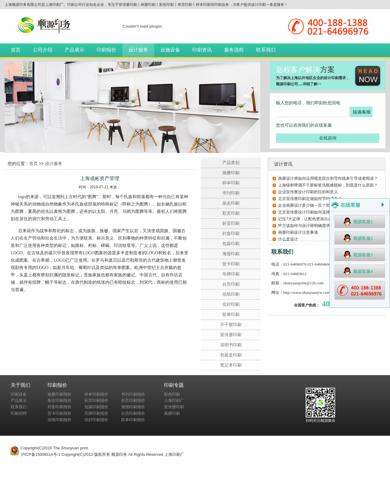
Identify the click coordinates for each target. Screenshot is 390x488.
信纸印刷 (230, 294)
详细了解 (310, 84)
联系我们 (266, 49)
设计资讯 (283, 164)
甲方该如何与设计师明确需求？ (306, 225)
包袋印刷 (230, 243)
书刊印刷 (230, 192)
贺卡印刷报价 (59, 413)
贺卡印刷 (230, 263)
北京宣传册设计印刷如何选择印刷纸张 (312, 212)
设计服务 (138, 49)
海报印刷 (230, 253)
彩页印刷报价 (96, 400)
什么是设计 (288, 239)
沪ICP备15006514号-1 (40, 454)
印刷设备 (19, 394)
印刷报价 (106, 49)
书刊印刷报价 (133, 394)
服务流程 (234, 49)
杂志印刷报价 (59, 400)
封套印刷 (230, 233)
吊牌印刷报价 (96, 413)
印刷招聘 (19, 413)
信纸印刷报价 (59, 419)
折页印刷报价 (133, 400)
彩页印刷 (230, 213)
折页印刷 (230, 223)
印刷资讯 (202, 49)
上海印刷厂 (174, 400)
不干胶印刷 (231, 324)
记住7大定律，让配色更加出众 (305, 219)
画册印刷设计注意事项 (298, 232)
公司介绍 (42, 49)
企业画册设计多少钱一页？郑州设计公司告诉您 (320, 205)
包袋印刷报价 (96, 407)
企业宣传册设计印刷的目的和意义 (308, 192)
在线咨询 (327, 138)
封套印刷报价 (59, 407)
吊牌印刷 (230, 273)
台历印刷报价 (133, 413)
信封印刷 (230, 304)
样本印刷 (230, 182)
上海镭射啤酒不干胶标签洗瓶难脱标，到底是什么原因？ (328, 185)
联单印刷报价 (133, 419)
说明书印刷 (231, 344)
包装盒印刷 (231, 354)
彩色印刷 (172, 394)
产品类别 (230, 162)
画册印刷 (230, 172)
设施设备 (170, 49)
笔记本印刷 (231, 365)
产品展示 (74, 49)
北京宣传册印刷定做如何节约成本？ (310, 198)
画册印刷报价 (59, 394)
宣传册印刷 (231, 334)
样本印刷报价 (96, 394)
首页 (16, 49)
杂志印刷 (230, 203)
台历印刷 (230, 284)
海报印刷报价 (133, 407)
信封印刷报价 (96, 419)
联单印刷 (230, 314)
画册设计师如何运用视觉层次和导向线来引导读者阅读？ (328, 178)
